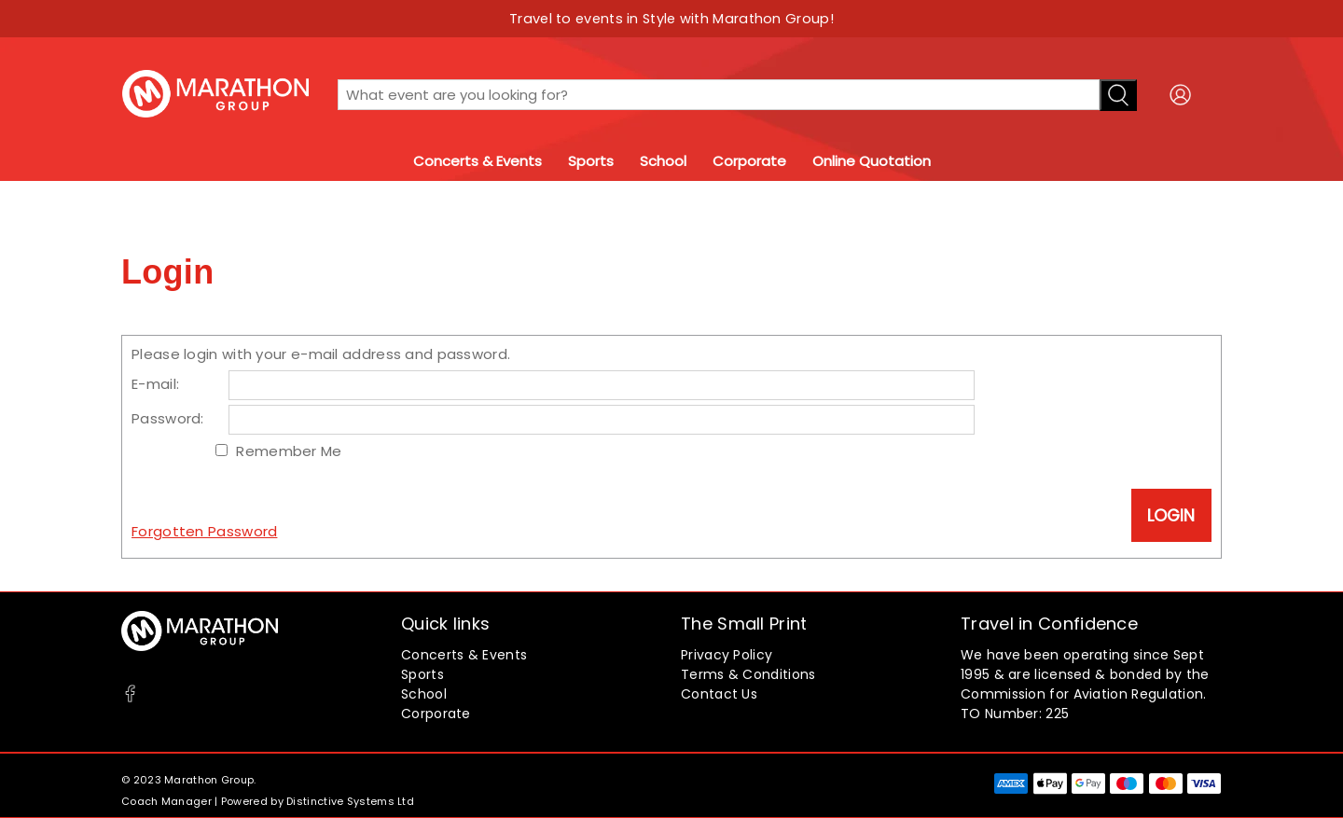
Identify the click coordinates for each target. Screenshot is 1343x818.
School (663, 161)
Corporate (749, 161)
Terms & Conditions (748, 674)
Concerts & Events (477, 161)
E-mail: (155, 384)
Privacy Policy (726, 654)
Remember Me (288, 451)
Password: (168, 418)
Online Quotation (871, 161)
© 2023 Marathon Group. (188, 779)
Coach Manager (166, 801)
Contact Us (719, 694)
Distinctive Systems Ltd (350, 801)
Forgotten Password (204, 531)
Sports (591, 161)
